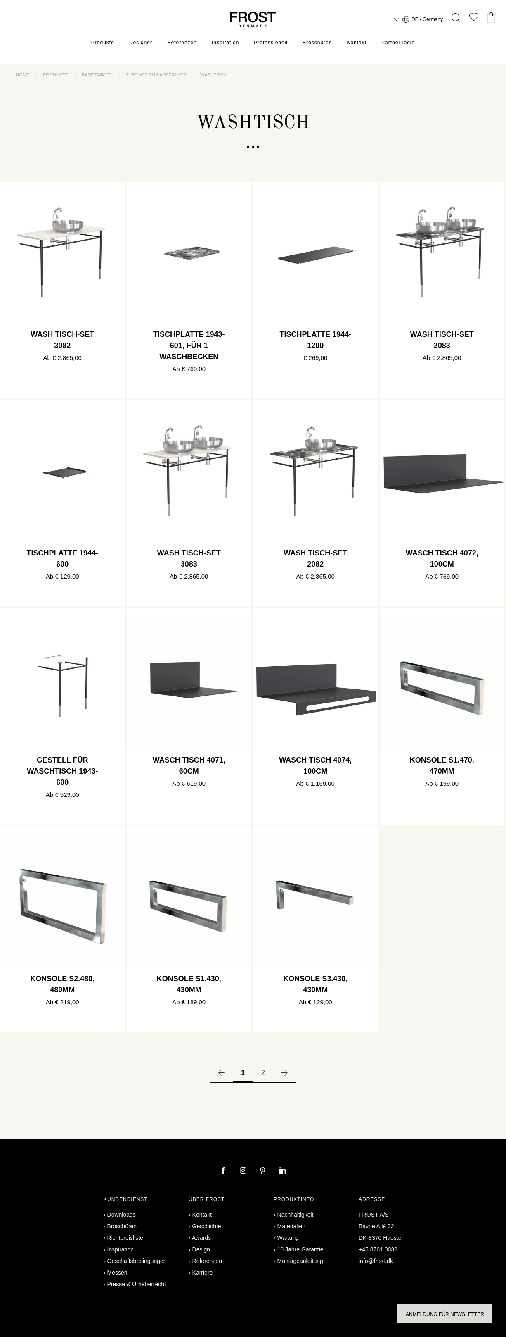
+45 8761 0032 (378, 1249)
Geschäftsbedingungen (137, 1261)
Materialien (291, 1226)
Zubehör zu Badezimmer (156, 74)
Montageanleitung (300, 1261)
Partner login (398, 43)
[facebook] (224, 1171)
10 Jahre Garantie (300, 1249)
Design (201, 1249)
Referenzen (182, 43)
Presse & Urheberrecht (136, 1284)
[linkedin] (283, 1171)
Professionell (271, 43)
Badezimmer (97, 74)
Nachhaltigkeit (295, 1214)
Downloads (121, 1214)
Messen (117, 1272)
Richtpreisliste (125, 1238)
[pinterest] (264, 1171)
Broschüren (317, 43)
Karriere (202, 1272)
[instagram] (244, 1171)
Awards (201, 1238)
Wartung (288, 1238)
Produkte (102, 43)
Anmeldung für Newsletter (445, 1314)
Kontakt (356, 43)
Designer (140, 43)
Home (22, 74)
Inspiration (225, 43)
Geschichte (206, 1226)
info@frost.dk (376, 1261)
